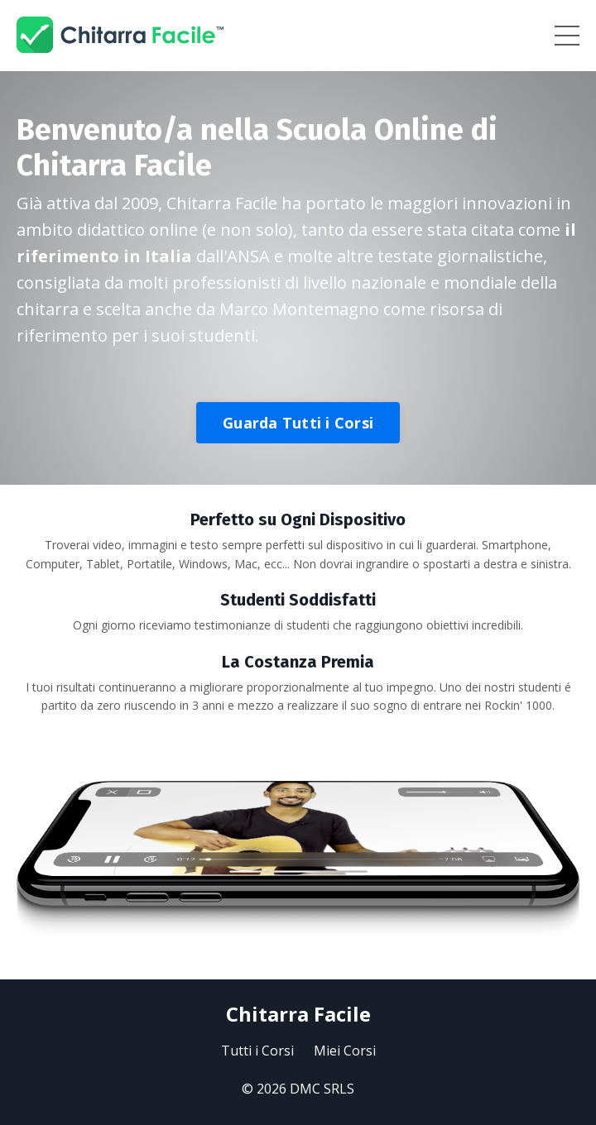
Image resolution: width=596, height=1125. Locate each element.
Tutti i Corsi (257, 1050)
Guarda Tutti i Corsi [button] (298, 423)
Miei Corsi (345, 1050)
